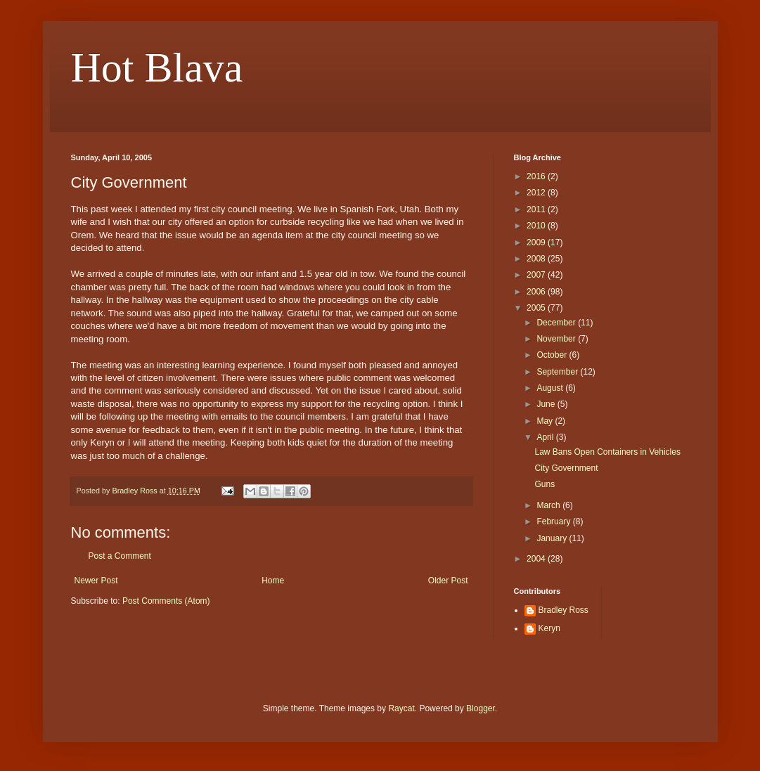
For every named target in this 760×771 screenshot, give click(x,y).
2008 (537, 259)
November (557, 339)
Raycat (401, 708)
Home (273, 580)
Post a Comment (120, 556)
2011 (537, 209)
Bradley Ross (563, 610)
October (552, 355)
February (554, 521)
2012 (537, 192)
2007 (537, 275)
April (545, 437)
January (552, 538)
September (558, 372)
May (545, 421)
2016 (537, 176)
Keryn (549, 628)
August (550, 388)
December (557, 323)
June (546, 404)
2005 (537, 308)
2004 (537, 559)
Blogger (480, 708)
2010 (537, 226)
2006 (537, 292)
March (549, 505)
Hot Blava (157, 67)
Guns (544, 484)
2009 (537, 242)
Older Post (448, 580)
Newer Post (96, 580)
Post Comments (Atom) (166, 601)
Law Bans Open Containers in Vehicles (607, 452)
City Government (566, 468)
